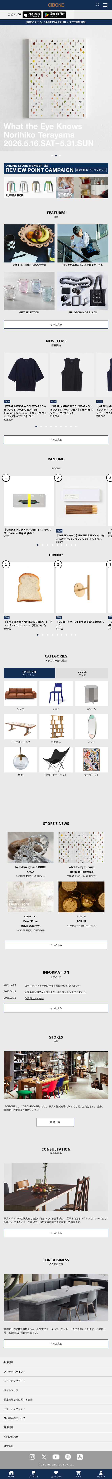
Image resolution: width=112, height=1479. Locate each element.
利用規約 (8, 1362)
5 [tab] (56, 426)
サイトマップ (11, 1390)
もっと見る (56, 324)
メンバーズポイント (14, 1371)
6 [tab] (61, 426)
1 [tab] (52, 156)
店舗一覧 (55, 1122)
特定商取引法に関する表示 (18, 1399)
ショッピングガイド (14, 1381)
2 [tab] (56, 156)
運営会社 (8, 1446)
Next (99, 389)
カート (78, 1474)
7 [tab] (66, 426)
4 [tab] (51, 426)
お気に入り (56, 1474)
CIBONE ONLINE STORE (56, 8)
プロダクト (34, 1474)
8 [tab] (71, 426)
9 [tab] (76, 426)
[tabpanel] (56, 88)
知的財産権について (14, 1418)
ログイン (101, 1474)
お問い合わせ (11, 1436)
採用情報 (8, 1427)
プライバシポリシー (14, 1408)
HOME (11, 1474)
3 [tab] (60, 156)
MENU (106, 5)
